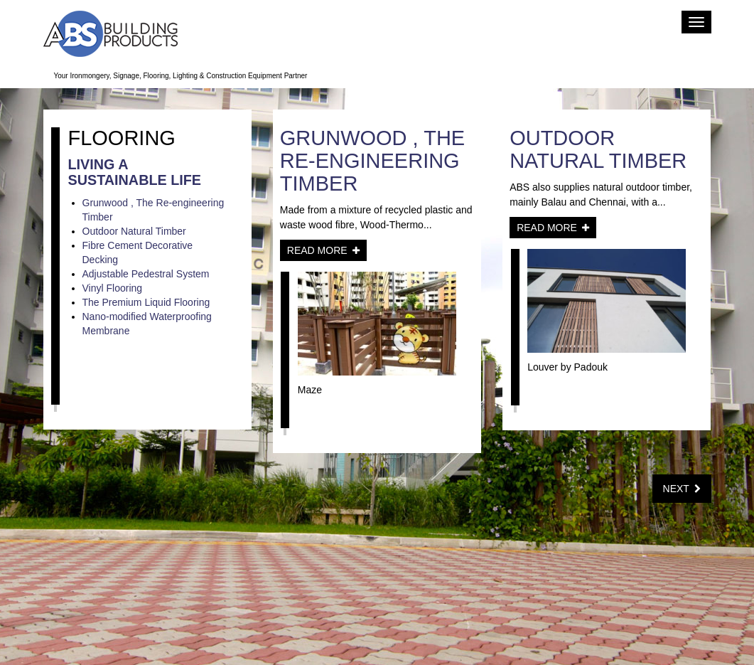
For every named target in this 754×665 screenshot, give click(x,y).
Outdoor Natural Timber (134, 231)
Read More (323, 250)
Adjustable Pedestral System (146, 274)
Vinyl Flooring (112, 288)
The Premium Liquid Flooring (146, 302)
